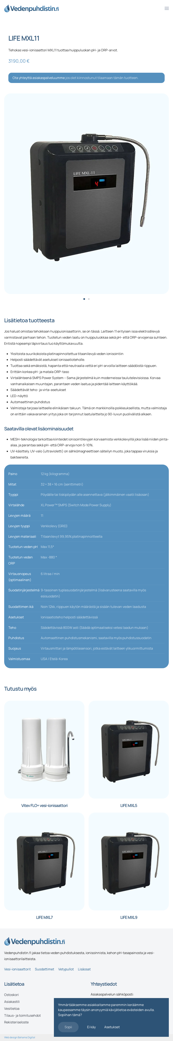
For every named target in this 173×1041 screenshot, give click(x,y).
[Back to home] (31, 8)
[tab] (84, 299)
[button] (167, 8)
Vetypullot (66, 969)
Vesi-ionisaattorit (17, 969)
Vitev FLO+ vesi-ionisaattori (44, 805)
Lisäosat (84, 969)
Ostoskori (11, 994)
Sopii (68, 1027)
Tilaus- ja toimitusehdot (22, 1015)
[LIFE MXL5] (129, 749)
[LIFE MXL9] (129, 861)
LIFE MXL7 (44, 917)
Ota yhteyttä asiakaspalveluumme (39, 77)
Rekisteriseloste (16, 1022)
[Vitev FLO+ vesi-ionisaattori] (44, 749)
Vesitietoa (11, 1008)
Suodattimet (44, 969)
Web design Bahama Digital (19, 1037)
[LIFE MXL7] (44, 861)
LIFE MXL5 (128, 805)
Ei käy (91, 1027)
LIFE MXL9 (128, 917)
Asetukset (112, 1027)
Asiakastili (12, 1001)
